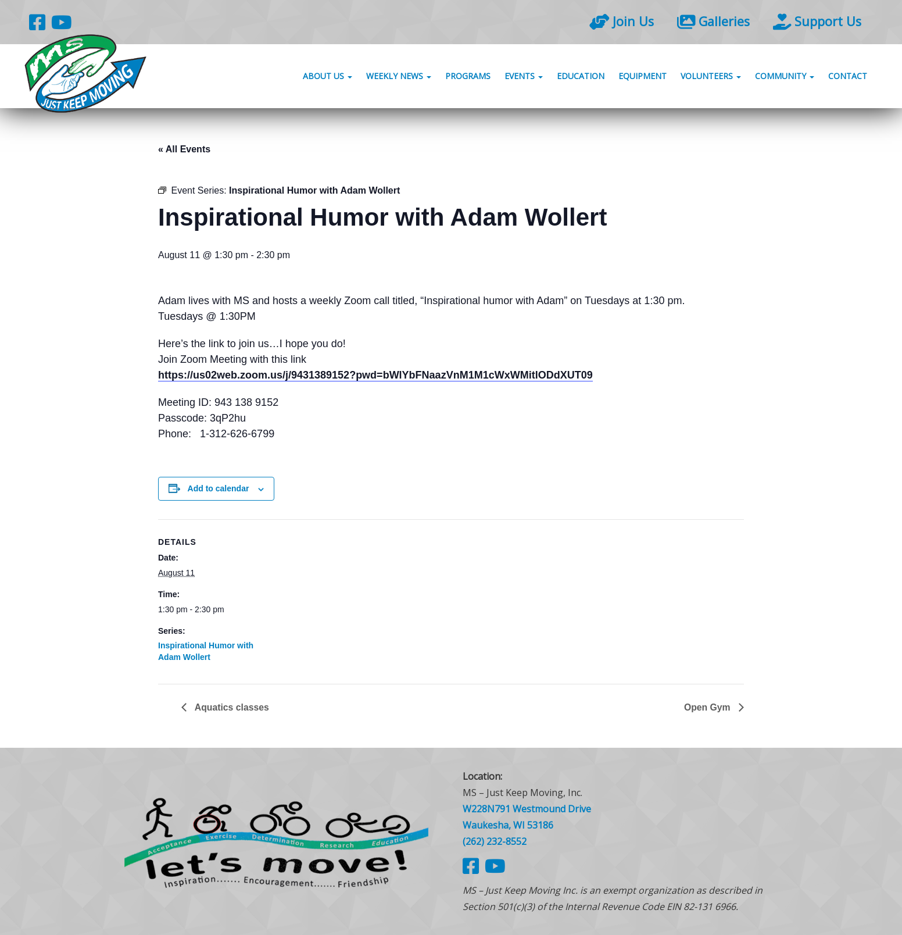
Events (523, 77)
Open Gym (708, 707)
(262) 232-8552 (495, 842)
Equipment (642, 77)
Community (784, 77)
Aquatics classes (231, 707)
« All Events (184, 149)
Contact (847, 77)
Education (580, 77)
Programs (468, 77)
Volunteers (711, 77)
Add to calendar (218, 488)
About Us (327, 77)
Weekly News (398, 77)
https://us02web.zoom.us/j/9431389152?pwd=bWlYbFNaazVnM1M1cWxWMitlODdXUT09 (375, 375)
